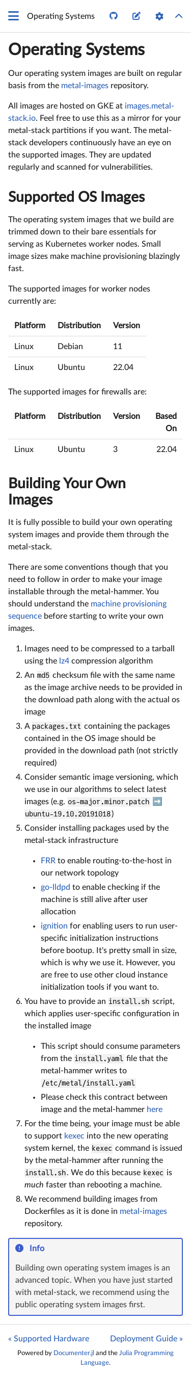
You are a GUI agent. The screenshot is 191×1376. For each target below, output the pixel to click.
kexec (74, 1136)
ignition (54, 926)
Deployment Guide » (146, 1339)
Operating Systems (76, 50)
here (154, 1109)
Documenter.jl (73, 1353)
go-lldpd (55, 887)
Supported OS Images (76, 197)
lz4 (64, 661)
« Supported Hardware (48, 1339)
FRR (48, 861)
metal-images (84, 86)
